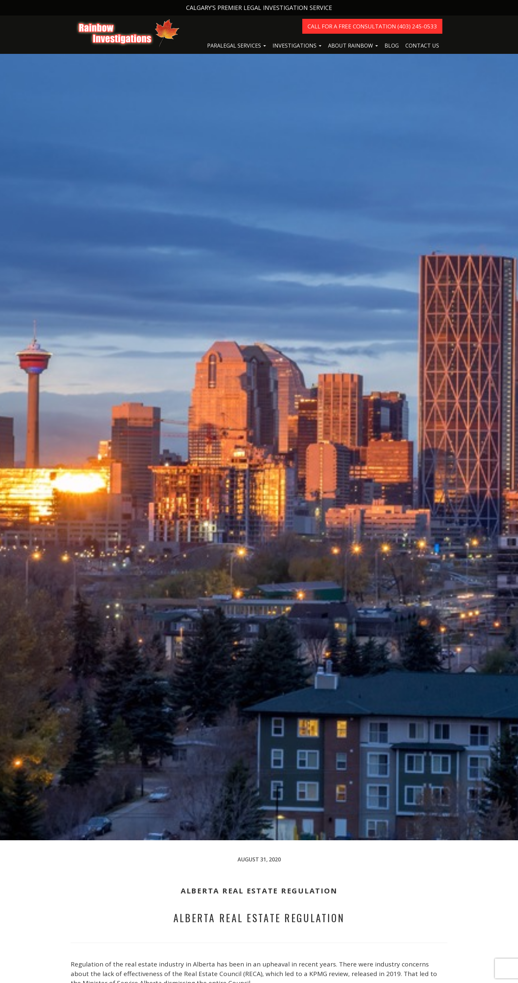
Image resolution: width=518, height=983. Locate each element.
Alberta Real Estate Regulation (259, 917)
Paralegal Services (234, 45)
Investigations (294, 45)
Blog (392, 45)
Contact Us (422, 45)
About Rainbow (350, 45)
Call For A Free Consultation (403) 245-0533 (372, 26)
